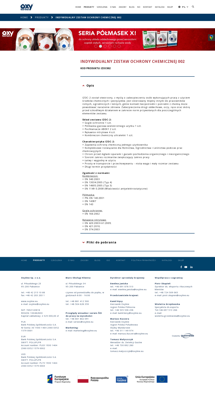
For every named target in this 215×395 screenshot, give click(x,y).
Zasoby (122, 7)
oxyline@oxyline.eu (39, 304)
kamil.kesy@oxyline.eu (130, 313)
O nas (113, 7)
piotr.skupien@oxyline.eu (176, 295)
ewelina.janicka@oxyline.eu (132, 289)
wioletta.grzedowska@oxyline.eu (172, 315)
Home (78, 7)
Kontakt (147, 7)
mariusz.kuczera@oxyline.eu (133, 333)
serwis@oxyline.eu (83, 321)
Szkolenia (102, 7)
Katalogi (159, 7)
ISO (138, 7)
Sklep (170, 7)
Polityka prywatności (143, 260)
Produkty (89, 7)
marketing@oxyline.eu (85, 330)
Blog (131, 7)
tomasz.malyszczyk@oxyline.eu (127, 351)
